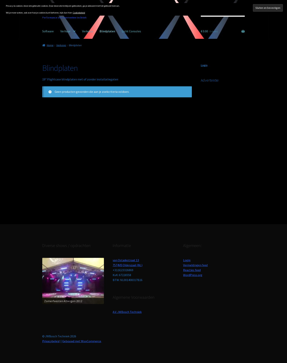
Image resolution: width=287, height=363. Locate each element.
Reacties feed (192, 270)
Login (204, 65)
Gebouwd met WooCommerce (81, 341)
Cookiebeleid (79, 12)
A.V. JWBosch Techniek (127, 312)
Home (50, 45)
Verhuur (65, 31)
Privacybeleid (51, 341)
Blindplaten (107, 31)
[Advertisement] (229, 148)
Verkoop (87, 31)
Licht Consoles (131, 31)
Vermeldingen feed (195, 265)
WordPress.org (192, 275)
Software (48, 31)
